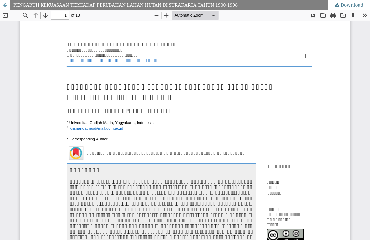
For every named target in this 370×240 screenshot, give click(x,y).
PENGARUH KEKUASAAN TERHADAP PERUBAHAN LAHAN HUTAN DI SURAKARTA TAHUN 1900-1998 (125, 5)
